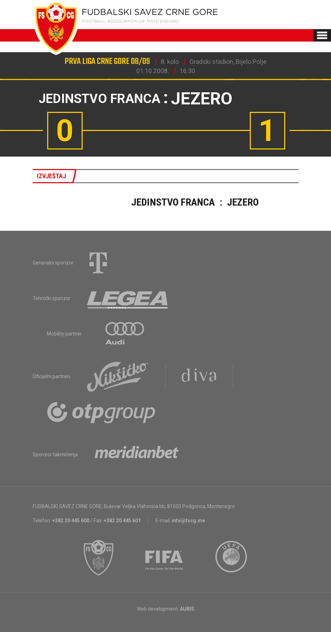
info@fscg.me (188, 520)
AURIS (187, 609)
